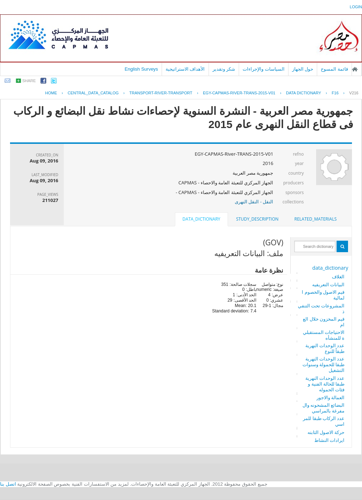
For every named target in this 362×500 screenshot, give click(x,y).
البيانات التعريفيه (328, 284)
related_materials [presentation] (315, 219)
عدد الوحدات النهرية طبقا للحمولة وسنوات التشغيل (324, 364)
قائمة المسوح (334, 69)
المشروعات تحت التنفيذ (321, 308)
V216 (353, 93)
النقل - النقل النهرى (254, 201)
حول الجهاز (303, 69)
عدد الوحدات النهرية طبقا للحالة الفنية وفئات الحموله (325, 383)
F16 (335, 93)
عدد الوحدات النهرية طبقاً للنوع (325, 348)
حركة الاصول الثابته (326, 432)
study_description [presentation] (257, 219)
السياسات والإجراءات (264, 69)
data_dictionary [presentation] (201, 219)
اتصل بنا (8, 484)
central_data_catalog (93, 93)
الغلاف (338, 276)
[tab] (315, 219)
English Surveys (141, 69)
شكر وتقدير (224, 69)
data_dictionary (330, 267)
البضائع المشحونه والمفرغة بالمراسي (324, 408)
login (356, 7)
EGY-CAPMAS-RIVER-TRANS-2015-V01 (239, 93)
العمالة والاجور (330, 397)
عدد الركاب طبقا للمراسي (323, 421)
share (29, 81)
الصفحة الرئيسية (355, 69)
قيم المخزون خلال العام (323, 321)
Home (51, 93)
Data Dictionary (303, 93)
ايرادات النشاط (329, 440)
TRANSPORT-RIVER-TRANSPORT (160, 93)
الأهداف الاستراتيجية (185, 69)
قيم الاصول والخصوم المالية (323, 295)
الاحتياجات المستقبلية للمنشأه (323, 335)
